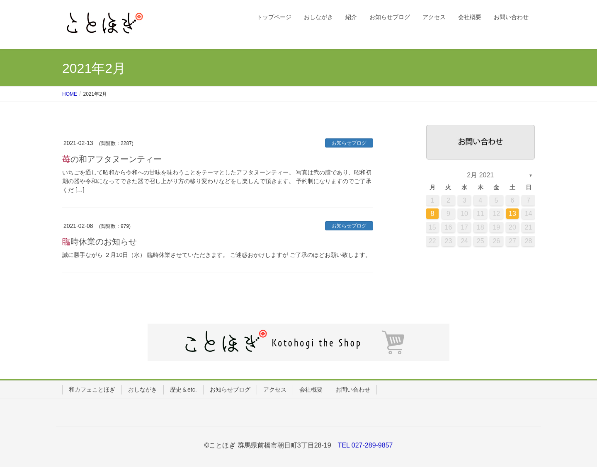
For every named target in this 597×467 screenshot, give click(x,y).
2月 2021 (480, 175)
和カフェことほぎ (92, 389)
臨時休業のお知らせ (99, 241)
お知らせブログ (349, 143)
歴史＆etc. (183, 389)
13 (512, 213)
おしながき (142, 389)
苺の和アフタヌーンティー (112, 159)
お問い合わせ (352, 389)
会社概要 (311, 389)
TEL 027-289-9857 (365, 445)
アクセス (274, 389)
